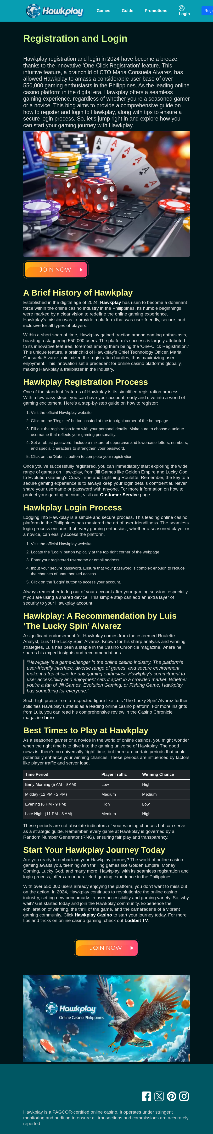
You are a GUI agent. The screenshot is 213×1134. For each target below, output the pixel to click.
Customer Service (119, 494)
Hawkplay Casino (93, 914)
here (49, 717)
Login (184, 10)
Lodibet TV (136, 920)
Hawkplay (110, 302)
